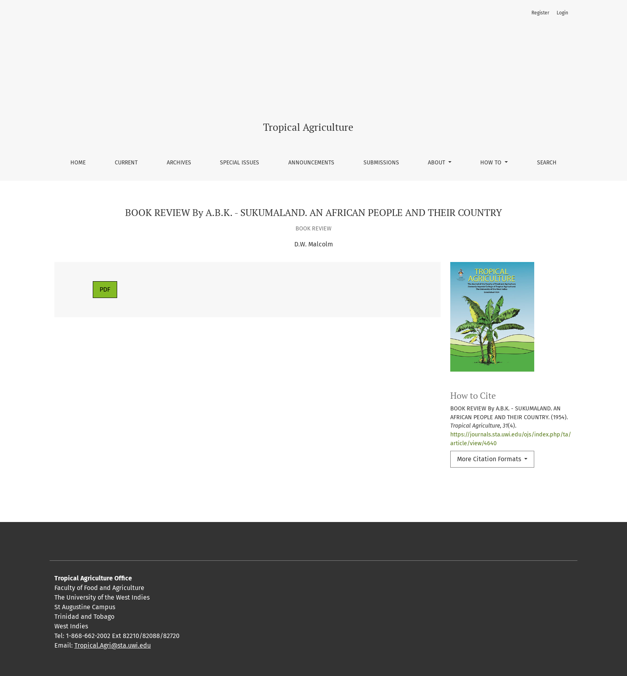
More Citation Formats (490, 459)
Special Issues (239, 162)
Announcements (311, 162)
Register (540, 13)
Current (126, 162)
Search (547, 162)
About (437, 162)
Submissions (381, 162)
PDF (105, 289)
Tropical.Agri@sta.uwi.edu (112, 645)
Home (78, 162)
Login (562, 13)
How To (491, 162)
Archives (179, 162)
